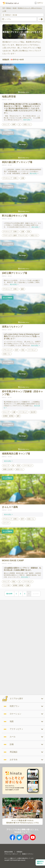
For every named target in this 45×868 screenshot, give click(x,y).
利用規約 (19, 851)
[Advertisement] (22, 623)
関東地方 (8, 8)
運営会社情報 (8, 851)
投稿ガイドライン (27, 854)
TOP (3, 8)
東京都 (14, 8)
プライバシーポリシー (11, 854)
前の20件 (9, 594)
